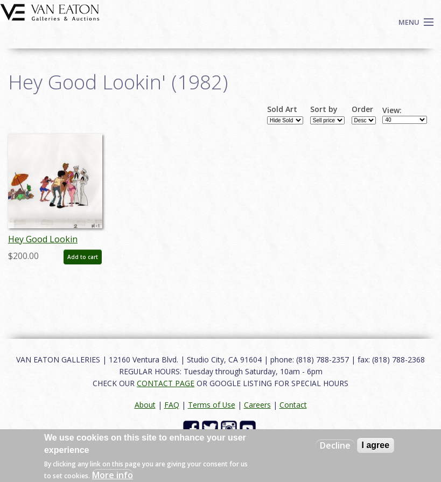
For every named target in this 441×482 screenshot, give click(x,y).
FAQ (171, 405)
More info (112, 475)
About (145, 405)
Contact (293, 405)
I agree (376, 445)
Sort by (324, 109)
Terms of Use (211, 405)
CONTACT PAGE (165, 383)
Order (362, 109)
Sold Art (282, 109)
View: (392, 110)
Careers (257, 405)
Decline (335, 445)
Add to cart (82, 257)
